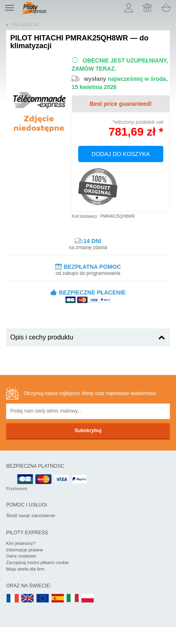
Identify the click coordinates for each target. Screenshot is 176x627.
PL (88, 599)
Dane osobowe (21, 555)
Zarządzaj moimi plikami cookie (37, 562)
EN (43, 599)
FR (12, 599)
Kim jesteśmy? (21, 543)
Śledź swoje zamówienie (30, 515)
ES (57, 599)
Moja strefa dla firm (25, 569)
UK (27, 599)
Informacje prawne (24, 549)
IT (72, 599)
